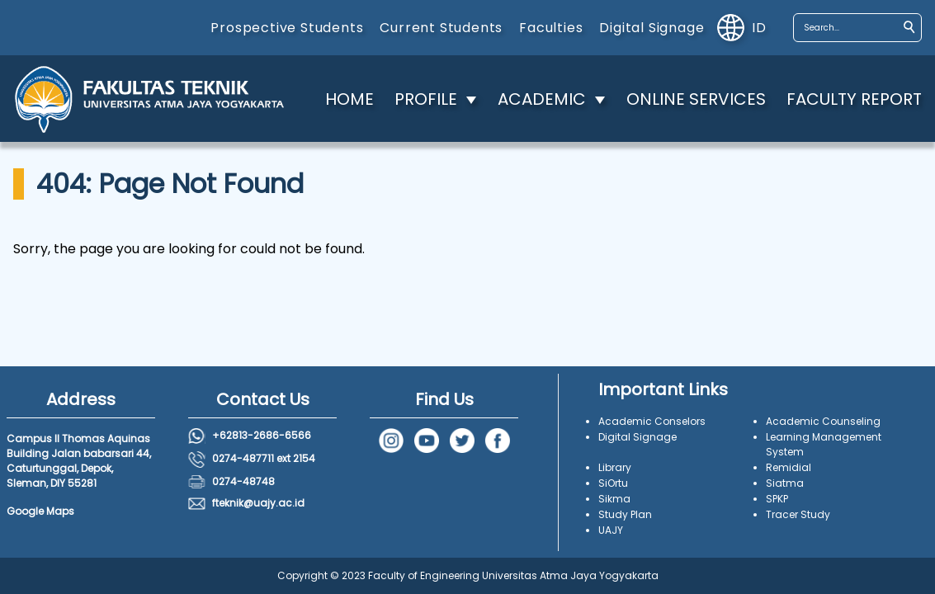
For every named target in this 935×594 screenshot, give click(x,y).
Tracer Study (798, 514)
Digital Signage (651, 27)
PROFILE (425, 99)
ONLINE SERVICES (696, 99)
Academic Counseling (823, 421)
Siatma (785, 483)
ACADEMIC (542, 99)
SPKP (777, 499)
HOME (349, 99)
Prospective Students (286, 27)
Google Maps (40, 511)
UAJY (610, 530)
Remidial (788, 467)
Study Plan (625, 514)
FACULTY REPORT (854, 99)
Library (614, 467)
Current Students (441, 27)
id (741, 27)
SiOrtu (613, 483)
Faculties (551, 27)
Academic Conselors (652, 421)
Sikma (614, 499)
